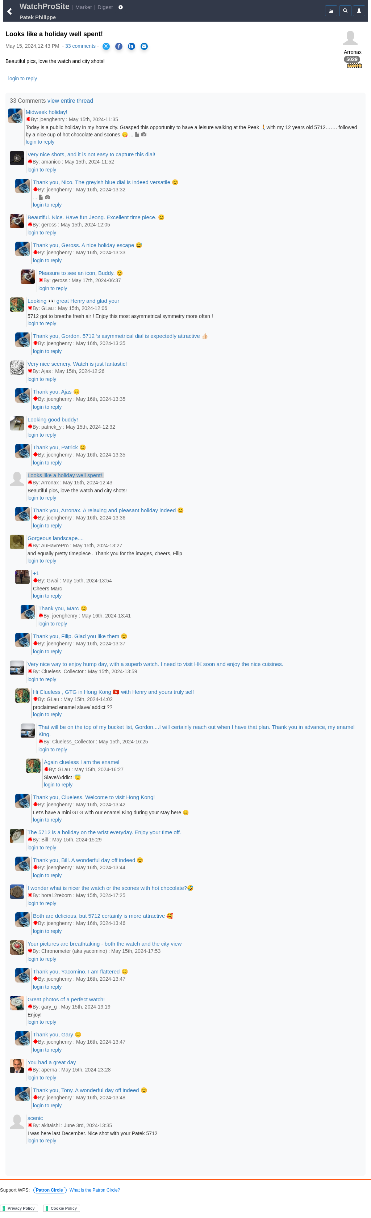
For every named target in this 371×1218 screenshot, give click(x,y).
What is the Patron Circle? (95, 1190)
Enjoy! (35, 1015)
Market (83, 7)
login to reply (22, 78)
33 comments (80, 46)
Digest (105, 7)
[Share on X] (106, 46)
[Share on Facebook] (118, 46)
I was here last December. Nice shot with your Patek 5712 (93, 1133)
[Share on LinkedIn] (131, 46)
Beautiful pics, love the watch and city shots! (77, 490)
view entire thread (70, 101)
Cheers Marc (47, 588)
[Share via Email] (144, 46)
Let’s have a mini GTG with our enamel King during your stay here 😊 (111, 812)
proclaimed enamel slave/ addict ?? (72, 707)
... (41, 197)
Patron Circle (50, 1190)
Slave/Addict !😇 (62, 777)
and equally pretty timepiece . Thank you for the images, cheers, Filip (105, 553)
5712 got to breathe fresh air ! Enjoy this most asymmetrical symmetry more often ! (120, 316)
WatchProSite (45, 6)
